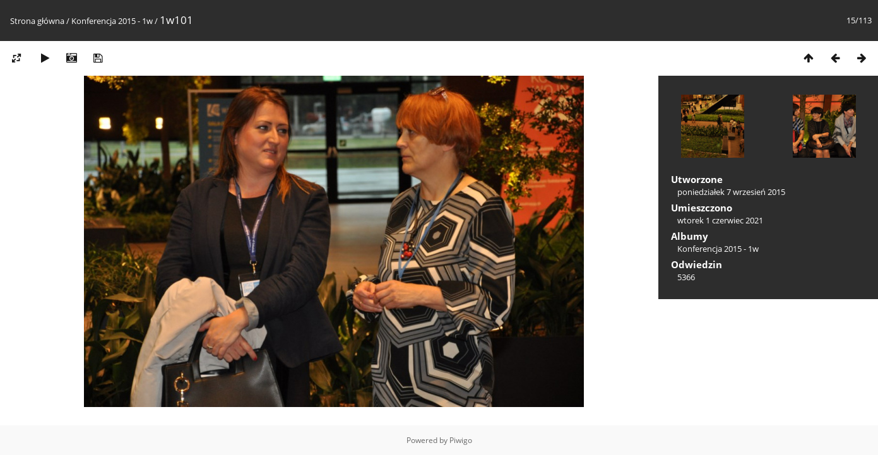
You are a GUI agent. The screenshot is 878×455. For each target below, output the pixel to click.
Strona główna (37, 21)
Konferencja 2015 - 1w (112, 21)
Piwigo (460, 440)
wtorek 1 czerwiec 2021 (720, 220)
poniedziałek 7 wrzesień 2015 (731, 192)
